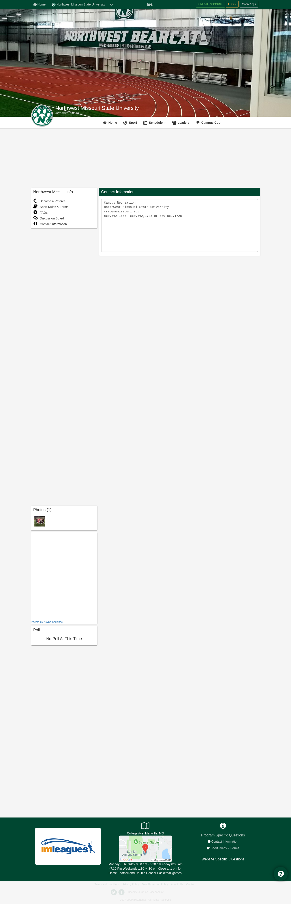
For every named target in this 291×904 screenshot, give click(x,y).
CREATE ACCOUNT (210, 4)
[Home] (110, 122)
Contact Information (50, 224)
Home (113, 122)
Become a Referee (49, 201)
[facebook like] (64, 575)
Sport (133, 122)
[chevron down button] (111, 4)
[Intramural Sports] (67, 113)
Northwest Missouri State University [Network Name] (78, 5)
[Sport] (130, 122)
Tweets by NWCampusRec (47, 622)
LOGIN (232, 4)
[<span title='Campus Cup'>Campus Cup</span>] (209, 122)
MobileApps (249, 4)
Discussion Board (48, 218)
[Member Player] (150, 4)
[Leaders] (181, 122)
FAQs (40, 212)
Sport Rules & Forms (51, 207)
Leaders (184, 122)
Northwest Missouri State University (97, 108)
